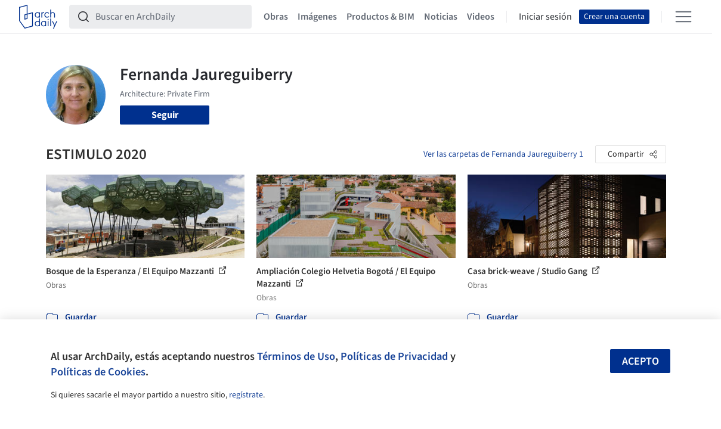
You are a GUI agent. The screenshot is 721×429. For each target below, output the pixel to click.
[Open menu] (683, 16)
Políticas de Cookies (98, 372)
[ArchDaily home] (38, 17)
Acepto (640, 361)
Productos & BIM (380, 16)
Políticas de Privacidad (394, 356)
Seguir (164, 115)
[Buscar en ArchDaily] (170, 17)
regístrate (246, 395)
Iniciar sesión (545, 16)
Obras (276, 16)
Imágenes (317, 16)
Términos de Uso (296, 356)
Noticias (440, 16)
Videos (480, 16)
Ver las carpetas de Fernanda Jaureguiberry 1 (503, 154)
